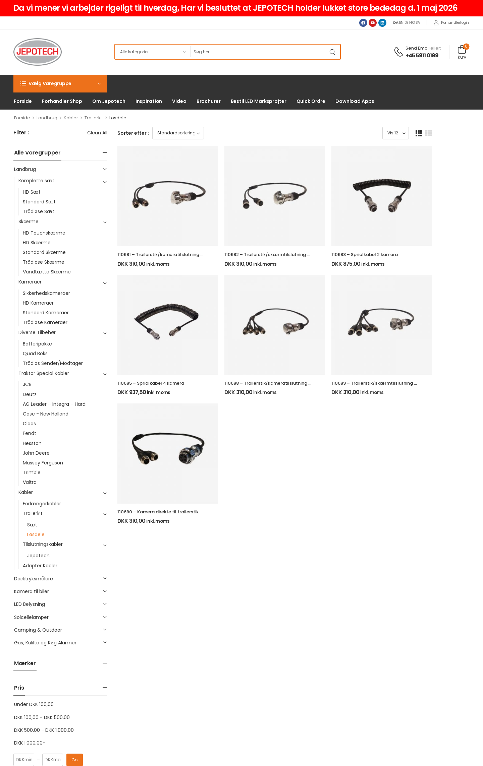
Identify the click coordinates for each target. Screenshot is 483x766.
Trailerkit (94, 118)
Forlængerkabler (42, 504)
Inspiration (149, 101)
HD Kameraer (38, 303)
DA (395, 22)
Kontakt (176, 694)
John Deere (36, 453)
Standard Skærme (44, 252)
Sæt (32, 525)
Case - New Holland (45, 414)
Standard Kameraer (46, 313)
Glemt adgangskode (293, 684)
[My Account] (451, 23)
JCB (27, 384)
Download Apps (354, 101)
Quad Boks (35, 353)
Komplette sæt (36, 181)
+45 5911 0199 (422, 55)
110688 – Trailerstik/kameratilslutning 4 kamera (289, 408)
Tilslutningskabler (43, 544)
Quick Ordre (311, 101)
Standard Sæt (39, 202)
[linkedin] (47, 715)
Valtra (30, 482)
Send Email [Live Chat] (418, 48)
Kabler (71, 118)
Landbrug (47, 118)
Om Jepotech (108, 101)
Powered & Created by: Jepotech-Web (413, 751)
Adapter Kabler (40, 566)
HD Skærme (37, 243)
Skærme (28, 221)
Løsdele (36, 534)
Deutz (30, 394)
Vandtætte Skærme (47, 272)
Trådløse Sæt (38, 211)
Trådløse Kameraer (45, 322)
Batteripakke (37, 344)
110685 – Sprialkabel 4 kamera (150, 408)
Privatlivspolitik (183, 673)
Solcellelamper (31, 617)
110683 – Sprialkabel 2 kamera (390, 267)
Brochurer (209, 101)
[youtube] (33, 715)
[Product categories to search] (152, 52)
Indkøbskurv (284, 673)
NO (412, 22)
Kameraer (30, 282)
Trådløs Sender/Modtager (53, 363)
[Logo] (37, 52)
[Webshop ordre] (178, 133)
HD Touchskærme (44, 233)
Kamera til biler (31, 591)
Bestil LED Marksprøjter (258, 101)
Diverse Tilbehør (37, 332)
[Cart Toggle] (462, 52)
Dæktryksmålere (33, 579)
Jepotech (38, 556)
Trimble (32, 472)
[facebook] (18, 715)
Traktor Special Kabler (43, 373)
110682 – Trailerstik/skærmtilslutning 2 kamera (288, 267)
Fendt (29, 433)
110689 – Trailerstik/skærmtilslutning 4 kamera (408, 408)
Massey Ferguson (43, 463)
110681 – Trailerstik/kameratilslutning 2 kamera (169, 267)
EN (401, 22)
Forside (23, 101)
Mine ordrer (283, 663)
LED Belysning (29, 604)
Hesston (32, 443)
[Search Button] (333, 52)
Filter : (21, 132)
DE (407, 22)
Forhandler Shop (62, 101)
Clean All (97, 132)
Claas (29, 424)
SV (418, 22)
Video (179, 101)
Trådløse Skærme (43, 262)
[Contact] (399, 52)
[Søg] (258, 52)
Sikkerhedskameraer (46, 293)
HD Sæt (32, 192)
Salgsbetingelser (186, 684)
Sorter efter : (133, 133)
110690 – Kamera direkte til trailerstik (158, 550)
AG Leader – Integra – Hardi (55, 404)
